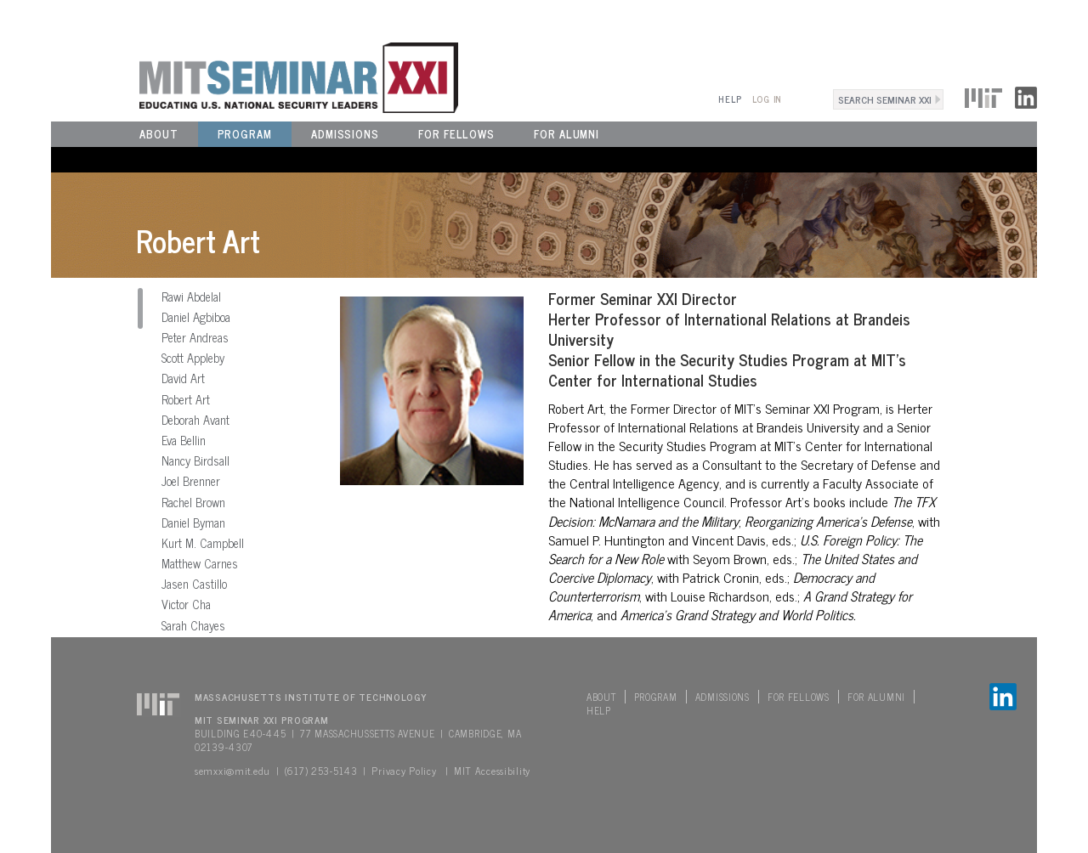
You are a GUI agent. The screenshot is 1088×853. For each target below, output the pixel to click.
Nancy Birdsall (196, 460)
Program (245, 134)
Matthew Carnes (200, 563)
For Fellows (456, 134)
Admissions (345, 134)
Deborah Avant (196, 420)
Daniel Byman (193, 522)
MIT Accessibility (492, 770)
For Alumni (566, 134)
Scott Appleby (193, 357)
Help (729, 99)
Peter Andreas (195, 337)
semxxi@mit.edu (232, 770)
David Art (183, 378)
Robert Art (186, 399)
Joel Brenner (191, 481)
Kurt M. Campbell (203, 543)
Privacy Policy (403, 770)
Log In (767, 99)
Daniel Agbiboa (196, 317)
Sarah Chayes (193, 625)
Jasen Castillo (194, 583)
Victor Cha (186, 604)
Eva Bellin (184, 440)
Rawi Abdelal (191, 296)
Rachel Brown (193, 502)
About (158, 134)
